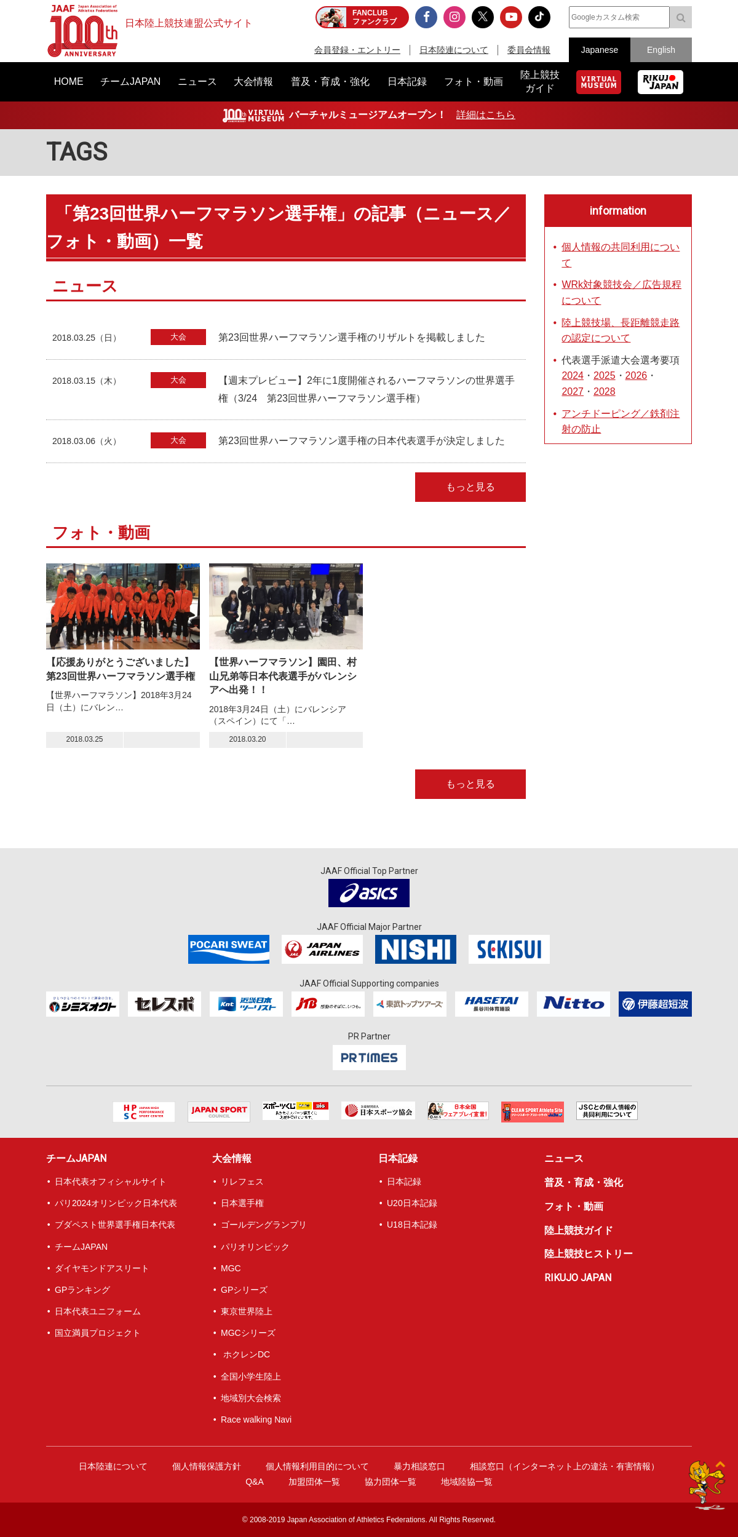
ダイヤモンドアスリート (102, 1268)
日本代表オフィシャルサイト (111, 1181)
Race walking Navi (256, 1419)
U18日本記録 (412, 1224)
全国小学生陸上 (251, 1376)
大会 (178, 336)
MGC (231, 1268)
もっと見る (470, 487)
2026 (636, 375)
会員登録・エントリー (357, 50)
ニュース (564, 1158)
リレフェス (242, 1181)
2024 (572, 375)
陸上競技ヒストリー (588, 1254)
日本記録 (398, 1158)
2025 (604, 375)
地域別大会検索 (251, 1398)
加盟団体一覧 (314, 1482)
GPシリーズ (244, 1290)
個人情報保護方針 (206, 1466)
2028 (604, 391)
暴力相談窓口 (419, 1466)
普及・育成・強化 (583, 1182)
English (661, 50)
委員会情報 (528, 50)
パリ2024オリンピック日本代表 (116, 1203)
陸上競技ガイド (578, 1230)
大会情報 (232, 1158)
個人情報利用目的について (317, 1466)
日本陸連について (453, 50)
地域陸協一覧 (467, 1482)
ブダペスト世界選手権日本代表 (115, 1224)
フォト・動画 (573, 1206)
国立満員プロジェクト (98, 1333)
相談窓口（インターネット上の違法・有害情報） (564, 1466)
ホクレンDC (245, 1354)
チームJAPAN (76, 1158)
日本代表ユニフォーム (98, 1311)
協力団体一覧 (390, 1482)
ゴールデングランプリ (264, 1224)
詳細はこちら (485, 114)
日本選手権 (242, 1203)
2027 (572, 391)
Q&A (254, 1482)
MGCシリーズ (248, 1333)
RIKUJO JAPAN (577, 1278)
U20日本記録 (412, 1203)
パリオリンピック (255, 1247)
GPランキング (82, 1290)
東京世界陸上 (246, 1311)
